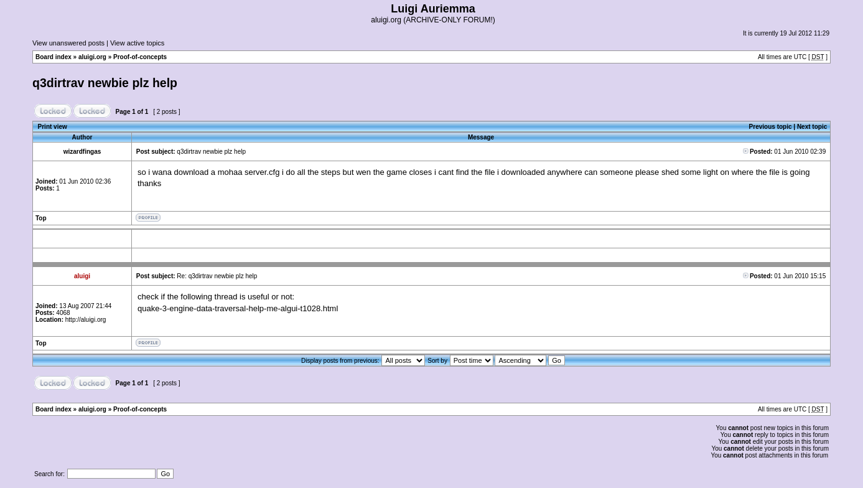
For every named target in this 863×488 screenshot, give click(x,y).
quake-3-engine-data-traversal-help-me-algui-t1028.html (238, 308)
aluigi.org (92, 57)
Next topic (812, 126)
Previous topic (770, 126)
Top (41, 218)
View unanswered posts (68, 43)
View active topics (137, 43)
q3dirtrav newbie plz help (104, 83)
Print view (52, 126)
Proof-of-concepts (140, 57)
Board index (53, 57)
